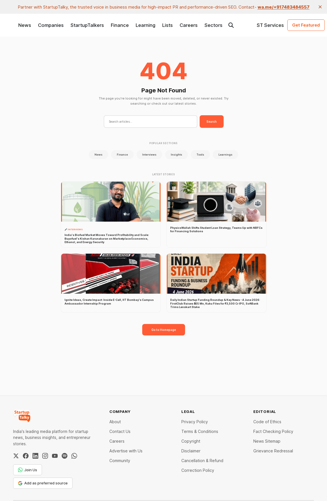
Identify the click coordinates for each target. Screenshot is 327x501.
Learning (145, 25)
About (115, 421)
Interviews (149, 154)
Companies (51, 25)
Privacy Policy (194, 421)
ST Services (270, 25)
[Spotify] (64, 456)
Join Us (27, 470)
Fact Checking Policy (273, 431)
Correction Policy (197, 470)
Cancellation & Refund (202, 460)
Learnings (225, 154)
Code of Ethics (267, 421)
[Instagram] (45, 456)
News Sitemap (266, 441)
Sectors (213, 25)
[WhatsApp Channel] (74, 456)
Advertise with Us (126, 450)
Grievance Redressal (273, 450)
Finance (120, 25)
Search (211, 121)
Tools (200, 154)
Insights (176, 154)
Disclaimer (190, 450)
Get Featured (306, 25)
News (24, 25)
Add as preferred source (43, 483)
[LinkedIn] (35, 456)
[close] (320, 6)
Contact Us (120, 431)
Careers (189, 25)
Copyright (190, 441)
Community (119, 460)
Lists (167, 25)
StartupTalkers (87, 25)
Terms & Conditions (199, 431)
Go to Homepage (163, 329)
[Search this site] (231, 25)
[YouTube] (55, 456)
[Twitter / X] (16, 456)
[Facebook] (26, 456)
